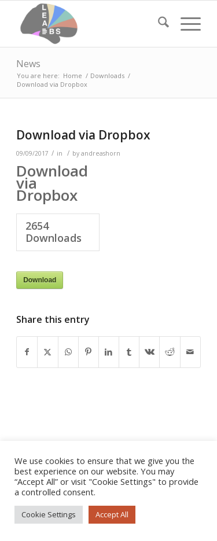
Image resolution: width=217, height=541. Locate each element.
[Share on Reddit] (169, 352)
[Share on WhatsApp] (68, 352)
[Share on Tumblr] (129, 352)
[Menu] (185, 24)
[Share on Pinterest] (88, 352)
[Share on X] (47, 352)
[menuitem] (157, 24)
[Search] (157, 24)
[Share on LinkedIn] (109, 352)
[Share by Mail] (190, 352)
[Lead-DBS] (90, 24)
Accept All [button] (111, 514)
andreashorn (100, 153)
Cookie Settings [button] (48, 514)
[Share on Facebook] (27, 352)
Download (39, 280)
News (28, 63)
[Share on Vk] (149, 352)
